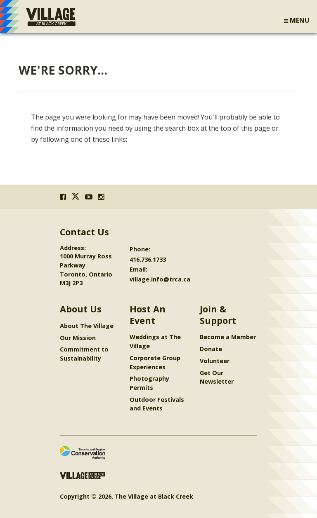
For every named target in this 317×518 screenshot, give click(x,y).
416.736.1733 (148, 259)
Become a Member (228, 337)
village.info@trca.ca (160, 279)
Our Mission (78, 338)
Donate (211, 349)
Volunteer (214, 361)
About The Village (87, 326)
